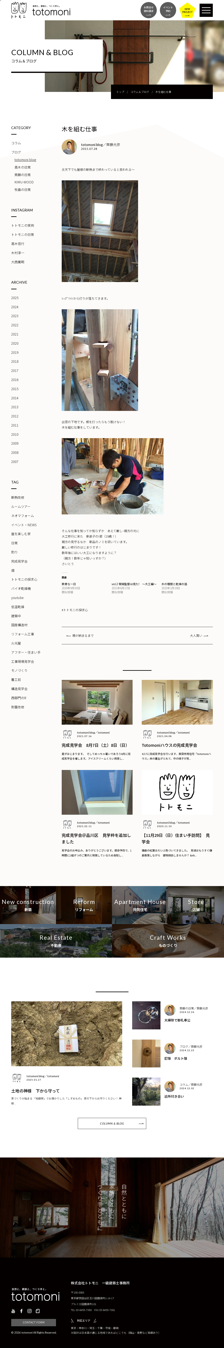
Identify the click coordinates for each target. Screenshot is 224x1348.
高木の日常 (22, 167)
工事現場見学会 (22, 661)
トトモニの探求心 (24, 579)
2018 (15, 361)
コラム (16, 142)
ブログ (16, 152)
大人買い (196, 635)
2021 (15, 334)
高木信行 (17, 243)
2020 (15, 343)
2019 (15, 352)
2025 (15, 297)
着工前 (16, 679)
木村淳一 (17, 252)
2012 (15, 416)
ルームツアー (21, 506)
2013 (15, 406)
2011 (15, 425)
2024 (15, 306)
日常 (14, 542)
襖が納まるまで (83, 635)
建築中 (16, 615)
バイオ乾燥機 (21, 588)
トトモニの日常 (22, 234)
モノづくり (19, 670)
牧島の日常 (22, 189)
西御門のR (18, 697)
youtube (17, 597)
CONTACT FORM (34, 1322)
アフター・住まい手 (26, 652)
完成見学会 (19, 561)
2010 (15, 434)
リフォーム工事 (22, 634)
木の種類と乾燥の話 (174, 584)
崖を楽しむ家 (21, 533)
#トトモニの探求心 (75, 610)
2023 (15, 315)
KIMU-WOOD (24, 182)
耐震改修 (17, 706)
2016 (15, 379)
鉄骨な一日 (69, 584)
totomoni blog (25, 159)
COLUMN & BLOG (112, 1123)
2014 (15, 397)
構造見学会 (19, 688)
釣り (14, 552)
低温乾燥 (17, 606)
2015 (15, 388)
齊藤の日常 (22, 174)
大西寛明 (17, 261)
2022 (15, 324)
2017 (15, 370)
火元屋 (16, 643)
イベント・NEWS (24, 524)
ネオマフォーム (22, 515)
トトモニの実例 (22, 225)
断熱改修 (17, 497)
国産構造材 (19, 624)
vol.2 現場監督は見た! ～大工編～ (134, 584)
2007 (15, 461)
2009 (15, 443)
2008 (15, 452)
